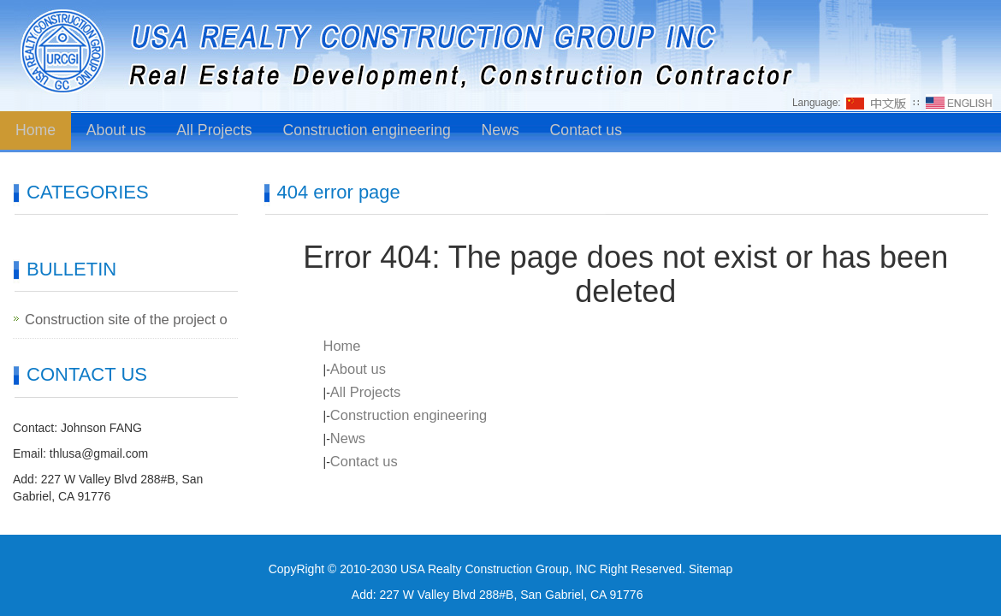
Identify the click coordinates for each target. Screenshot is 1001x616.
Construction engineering (355, 131)
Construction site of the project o (111, 319)
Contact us (566, 131)
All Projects (210, 131)
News (482, 131)
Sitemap (710, 568)
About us (115, 131)
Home (35, 131)
